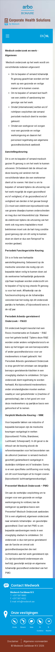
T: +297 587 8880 (18, 595)
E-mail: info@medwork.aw (22, 601)
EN (42, 36)
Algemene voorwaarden (35, 641)
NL (47, 36)
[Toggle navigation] (7, 36)
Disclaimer (12, 641)
